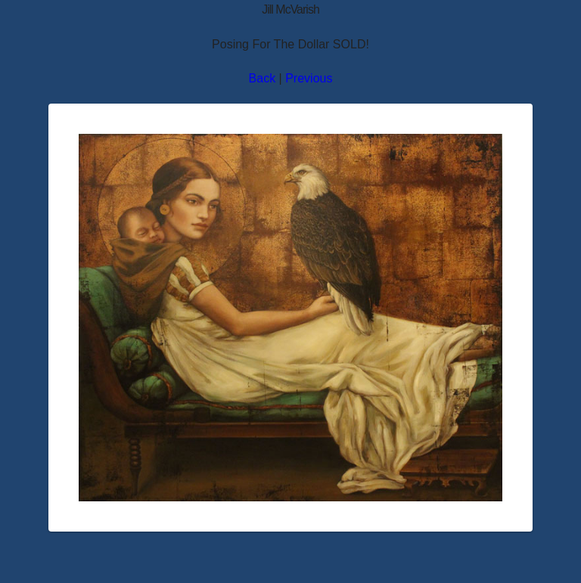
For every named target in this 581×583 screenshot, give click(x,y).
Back (262, 78)
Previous (308, 78)
